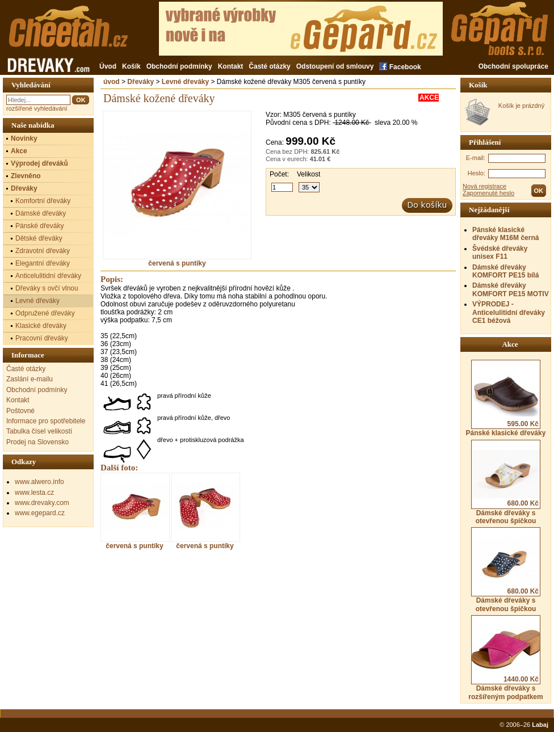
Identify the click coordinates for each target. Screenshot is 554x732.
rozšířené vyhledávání (37, 108)
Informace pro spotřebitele (45, 421)
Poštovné (20, 411)
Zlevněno (26, 176)
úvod (111, 82)
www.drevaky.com (42, 503)
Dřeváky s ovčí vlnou (46, 288)
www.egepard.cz (40, 513)
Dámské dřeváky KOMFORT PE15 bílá (505, 271)
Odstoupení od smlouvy (335, 66)
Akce (19, 151)
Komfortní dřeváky (42, 200)
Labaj (540, 724)
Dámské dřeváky (40, 213)
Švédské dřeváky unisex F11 (499, 252)
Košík (131, 66)
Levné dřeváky (185, 82)
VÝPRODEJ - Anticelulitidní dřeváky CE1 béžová (508, 312)
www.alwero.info (39, 482)
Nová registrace (484, 186)
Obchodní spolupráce (513, 66)
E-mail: (475, 157)
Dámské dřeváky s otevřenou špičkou (505, 482)
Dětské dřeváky (38, 238)
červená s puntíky (177, 260)
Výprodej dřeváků (39, 163)
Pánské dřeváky (39, 225)
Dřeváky (140, 82)
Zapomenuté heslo (488, 193)
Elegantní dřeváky (42, 263)
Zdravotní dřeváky (42, 250)
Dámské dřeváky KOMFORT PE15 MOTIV (510, 289)
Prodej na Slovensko (37, 442)
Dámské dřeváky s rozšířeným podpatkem (505, 657)
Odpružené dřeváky (45, 313)
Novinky (24, 138)
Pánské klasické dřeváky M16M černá (505, 234)
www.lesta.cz (34, 493)
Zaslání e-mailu (29, 379)
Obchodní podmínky (179, 66)
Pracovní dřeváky (41, 338)
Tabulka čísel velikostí (39, 431)
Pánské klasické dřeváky (506, 398)
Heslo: (476, 173)
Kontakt (231, 66)
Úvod (107, 66)
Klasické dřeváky (40, 325)
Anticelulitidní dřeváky (48, 275)
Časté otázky (269, 66)
